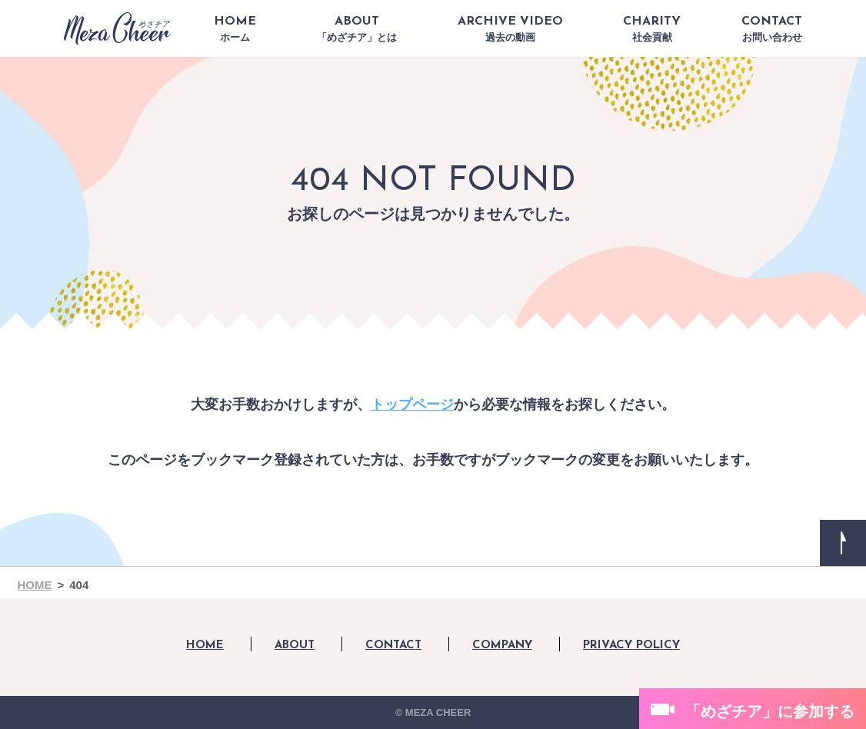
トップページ (412, 404)
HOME (235, 29)
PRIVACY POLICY (631, 645)
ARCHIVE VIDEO (510, 29)
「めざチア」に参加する (769, 711)
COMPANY (502, 645)
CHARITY (652, 29)
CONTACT (771, 29)
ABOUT (357, 29)
